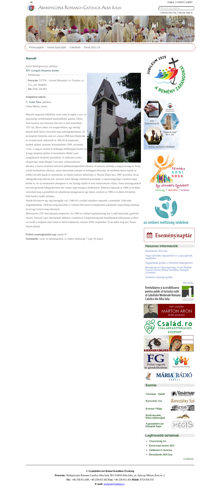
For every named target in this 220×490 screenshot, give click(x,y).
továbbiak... (189, 459)
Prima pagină (36, 47)
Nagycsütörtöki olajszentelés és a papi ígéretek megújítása (168, 257)
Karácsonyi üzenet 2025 (161, 445)
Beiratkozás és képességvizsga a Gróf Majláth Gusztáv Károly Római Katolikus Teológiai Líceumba (168, 270)
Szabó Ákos (35, 102)
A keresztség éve (157, 441)
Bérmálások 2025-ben (156, 251)
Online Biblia (185, 12)
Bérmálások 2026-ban (160, 454)
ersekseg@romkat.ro (114, 484)
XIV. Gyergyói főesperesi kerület (42, 70)
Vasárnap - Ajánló (155, 394)
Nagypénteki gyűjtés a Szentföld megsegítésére (169, 263)
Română (180, 2)
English (189, 2)
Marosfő (31, 58)
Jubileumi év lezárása (160, 450)
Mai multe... (189, 282)
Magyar (170, 2)
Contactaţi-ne (168, 12)
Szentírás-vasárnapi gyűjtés (159, 277)
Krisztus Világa (154, 408)
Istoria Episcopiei (56, 47)
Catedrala (75, 47)
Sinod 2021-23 (92, 47)
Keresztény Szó (154, 401)
